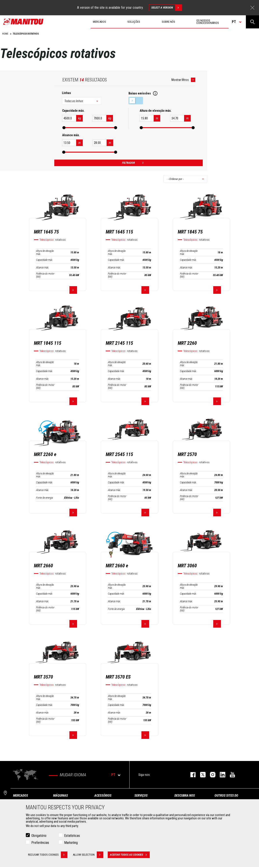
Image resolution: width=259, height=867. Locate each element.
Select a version (166, 8)
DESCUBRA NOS (184, 795)
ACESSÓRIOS (102, 795)
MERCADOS (20, 795)
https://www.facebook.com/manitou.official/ (191, 774)
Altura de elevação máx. (45, 252)
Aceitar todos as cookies (130, 854)
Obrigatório (38, 836)
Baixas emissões (136, 100)
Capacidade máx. (44, 259)
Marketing (71, 843)
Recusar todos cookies (47, 854)
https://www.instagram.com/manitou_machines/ (210, 774)
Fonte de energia (44, 497)
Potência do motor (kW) (45, 275)
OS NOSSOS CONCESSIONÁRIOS (207, 21)
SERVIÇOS (141, 795)
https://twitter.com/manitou (201, 774)
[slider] (63, 127)
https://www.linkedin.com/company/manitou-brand (220, 774)
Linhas (66, 93)
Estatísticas (72, 836)
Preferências (40, 843)
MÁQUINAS (60, 795)
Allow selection (88, 854)
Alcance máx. (42, 267)
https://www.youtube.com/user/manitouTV (230, 774)
